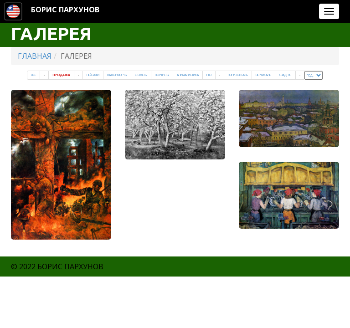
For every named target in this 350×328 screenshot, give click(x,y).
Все (33, 75)
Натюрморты (117, 75)
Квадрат (285, 75)
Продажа (61, 75)
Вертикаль (263, 75)
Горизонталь (238, 75)
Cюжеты (141, 75)
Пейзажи (93, 75)
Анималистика (188, 75)
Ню (208, 75)
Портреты (162, 75)
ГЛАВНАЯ (34, 56)
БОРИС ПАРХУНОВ (65, 10)
